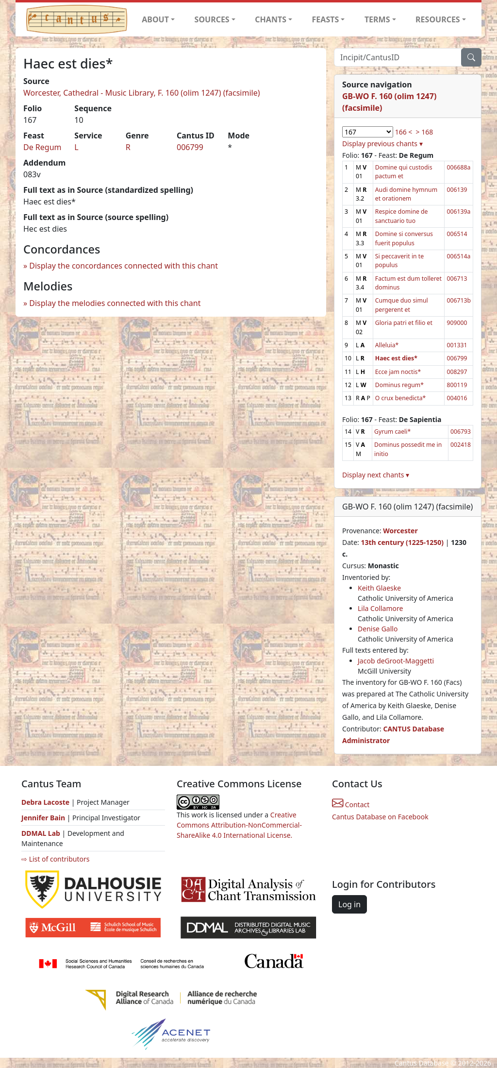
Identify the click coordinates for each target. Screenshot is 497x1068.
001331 (457, 345)
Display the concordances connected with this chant (123, 265)
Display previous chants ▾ (382, 143)
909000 (457, 323)
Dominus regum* (399, 385)
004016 (457, 398)
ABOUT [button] (155, 19)
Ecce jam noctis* (398, 372)
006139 (457, 190)
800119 (457, 385)
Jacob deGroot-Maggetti (396, 660)
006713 (457, 278)
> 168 (424, 131)
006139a (458, 211)
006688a (458, 167)
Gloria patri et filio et (403, 323)
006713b (459, 300)
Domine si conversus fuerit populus (404, 238)
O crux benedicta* (400, 398)
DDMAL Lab (40, 833)
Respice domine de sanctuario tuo (401, 215)
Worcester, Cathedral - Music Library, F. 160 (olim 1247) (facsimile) (141, 92)
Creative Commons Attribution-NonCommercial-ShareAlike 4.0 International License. (239, 825)
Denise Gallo (378, 628)
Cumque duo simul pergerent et (401, 304)
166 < (404, 131)
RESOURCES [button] (437, 19)
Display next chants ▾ (375, 474)
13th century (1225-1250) (402, 542)
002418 (460, 445)
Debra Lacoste (45, 802)
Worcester (400, 530)
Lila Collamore (380, 608)
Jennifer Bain (44, 817)
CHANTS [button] (270, 19)
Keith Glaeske (379, 588)
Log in (349, 904)
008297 (457, 372)
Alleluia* (387, 345)
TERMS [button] (377, 19)
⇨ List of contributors (55, 859)
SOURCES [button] (212, 19)
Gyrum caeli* (392, 431)
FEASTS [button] (325, 19)
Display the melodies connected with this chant (114, 303)
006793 (460, 431)
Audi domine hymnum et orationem (406, 194)
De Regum (42, 147)
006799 (190, 147)
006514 (457, 234)
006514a (458, 256)
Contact (350, 804)
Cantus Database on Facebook (380, 816)
